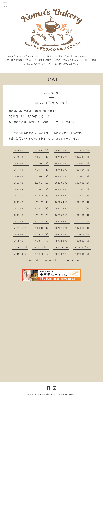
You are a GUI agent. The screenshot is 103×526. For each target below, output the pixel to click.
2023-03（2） (42, 189)
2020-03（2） (62, 240)
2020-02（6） (82, 240)
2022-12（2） (62, 189)
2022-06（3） (21, 202)
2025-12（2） (42, 150)
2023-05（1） (82, 182)
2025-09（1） (82, 150)
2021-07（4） (82, 215)
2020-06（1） (82, 234)
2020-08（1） (42, 234)
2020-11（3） (62, 227)
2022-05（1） (42, 202)
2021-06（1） (21, 221)
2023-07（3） (42, 182)
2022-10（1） (21, 195)
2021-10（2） (21, 215)
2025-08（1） (21, 156)
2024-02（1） (21, 176)
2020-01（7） (20, 247)
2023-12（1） (42, 176)
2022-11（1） (82, 189)
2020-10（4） (82, 227)
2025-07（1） (42, 156)
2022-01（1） (42, 208)
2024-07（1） (42, 169)
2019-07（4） (62, 253)
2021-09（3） (42, 215)
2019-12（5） (41, 247)
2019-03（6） (72, 260)
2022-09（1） (42, 195)
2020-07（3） (62, 234)
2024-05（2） (62, 169)
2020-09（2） (21, 234)
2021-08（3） (62, 215)
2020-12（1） (42, 227)
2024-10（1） (82, 163)
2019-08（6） (42, 253)
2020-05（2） (21, 240)
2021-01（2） (21, 227)
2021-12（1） (62, 208)
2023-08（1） (21, 182)
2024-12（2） (42, 163)
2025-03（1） (82, 156)
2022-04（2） (62, 202)
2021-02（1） (82, 221)
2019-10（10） (83, 247)
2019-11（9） (61, 247)
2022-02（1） (21, 208)
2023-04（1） (21, 189)
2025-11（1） (62, 150)
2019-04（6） (52, 260)
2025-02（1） (21, 163)
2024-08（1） (21, 169)
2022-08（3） (62, 195)
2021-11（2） (82, 208)
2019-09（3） (21, 253)
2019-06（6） (82, 253)
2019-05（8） (31, 260)
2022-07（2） (82, 195)
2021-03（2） (62, 221)
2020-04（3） (42, 240)
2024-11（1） (62, 163)
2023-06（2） (62, 182)
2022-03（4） (82, 202)
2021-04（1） (42, 221)
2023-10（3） (82, 176)
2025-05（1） (62, 156)
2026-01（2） (21, 150)
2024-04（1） (82, 169)
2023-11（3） (62, 176)
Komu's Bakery (43, 394)
